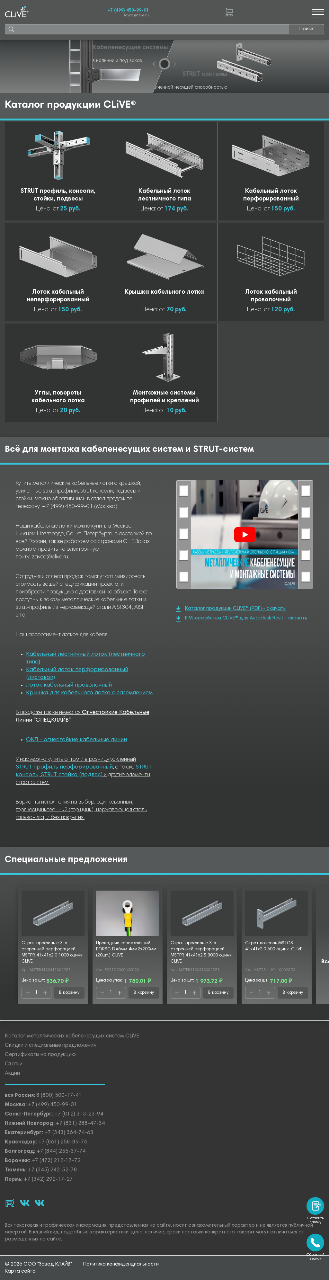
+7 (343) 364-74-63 (68, 1133)
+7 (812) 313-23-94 (78, 1114)
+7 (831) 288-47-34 (80, 1123)
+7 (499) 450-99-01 (128, 10)
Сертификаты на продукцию (40, 1055)
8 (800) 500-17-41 (59, 1095)
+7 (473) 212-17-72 (56, 1161)
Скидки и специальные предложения (50, 1045)
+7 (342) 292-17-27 (48, 1179)
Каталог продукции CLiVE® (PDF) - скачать (231, 609)
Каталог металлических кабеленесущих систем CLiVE (72, 1036)
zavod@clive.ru (136, 15)
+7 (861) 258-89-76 (62, 1142)
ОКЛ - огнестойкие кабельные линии (76, 740)
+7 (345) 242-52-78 (52, 1170)
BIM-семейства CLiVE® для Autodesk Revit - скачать (241, 619)
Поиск (306, 28)
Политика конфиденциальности (121, 1264)
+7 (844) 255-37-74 (61, 1151)
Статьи (13, 1064)
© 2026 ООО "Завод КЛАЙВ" (38, 1264)
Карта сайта (20, 1271)
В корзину (69, 993)
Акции (12, 1073)
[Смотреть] (245, 534)
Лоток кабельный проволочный (69, 685)
